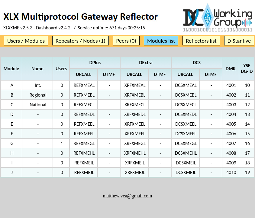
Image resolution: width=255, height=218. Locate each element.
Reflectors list (201, 40)
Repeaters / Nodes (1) (80, 40)
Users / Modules (26, 40)
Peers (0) (126, 40)
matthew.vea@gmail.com (127, 195)
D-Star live (239, 40)
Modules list (161, 40)
